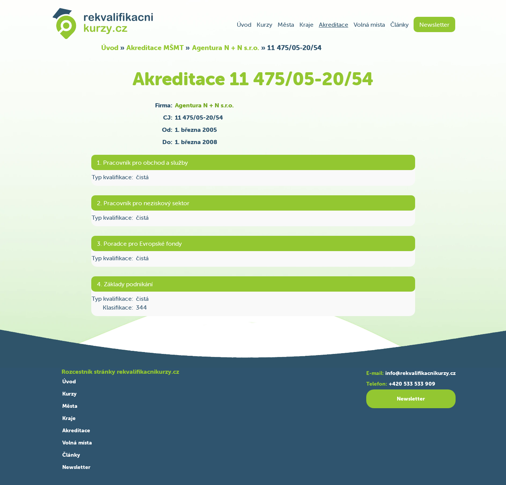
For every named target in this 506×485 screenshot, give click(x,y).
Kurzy (264, 24)
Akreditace (333, 24)
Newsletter (434, 24)
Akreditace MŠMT (155, 47)
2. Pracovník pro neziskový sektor (143, 203)
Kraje (306, 24)
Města (286, 24)
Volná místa (369, 24)
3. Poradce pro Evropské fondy (139, 243)
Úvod (244, 24)
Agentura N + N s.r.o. (225, 47)
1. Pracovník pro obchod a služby (142, 162)
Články (399, 24)
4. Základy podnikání (125, 284)
